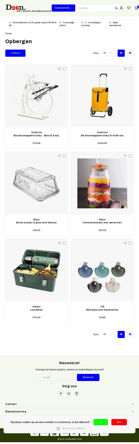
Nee (119, 422)
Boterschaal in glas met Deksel (36, 224)
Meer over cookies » (74, 428)
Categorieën (63, 8)
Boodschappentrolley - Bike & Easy (36, 137)
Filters (15, 55)
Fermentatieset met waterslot (102, 224)
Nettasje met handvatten (102, 311)
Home (8, 35)
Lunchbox (36, 311)
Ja (100, 422)
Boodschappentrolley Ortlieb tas (102, 137)
